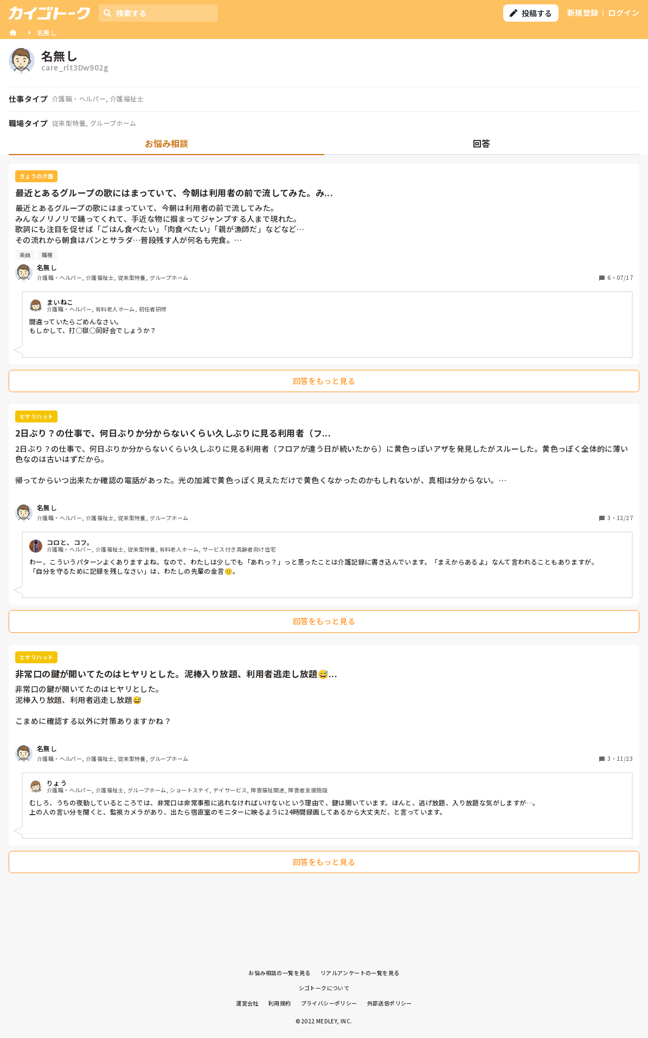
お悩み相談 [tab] (166, 143)
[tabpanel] (324, 521)
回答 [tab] (481, 143)
